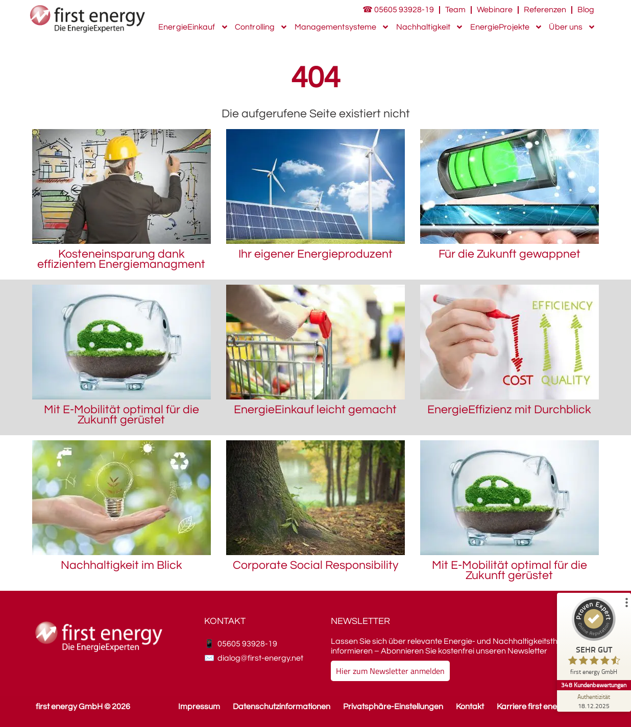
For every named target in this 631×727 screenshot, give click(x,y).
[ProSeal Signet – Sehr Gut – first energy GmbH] (592, 638)
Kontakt (470, 707)
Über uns (572, 27)
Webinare (495, 10)
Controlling (261, 27)
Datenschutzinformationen (281, 707)
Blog (585, 10)
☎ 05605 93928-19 (398, 10)
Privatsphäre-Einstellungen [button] (393, 707)
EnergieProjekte (506, 27)
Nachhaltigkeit (430, 27)
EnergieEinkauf (193, 27)
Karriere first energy (533, 707)
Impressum (199, 707)
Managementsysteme (342, 27)
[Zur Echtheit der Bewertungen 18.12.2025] (592, 701)
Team (455, 10)
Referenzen (545, 10)
